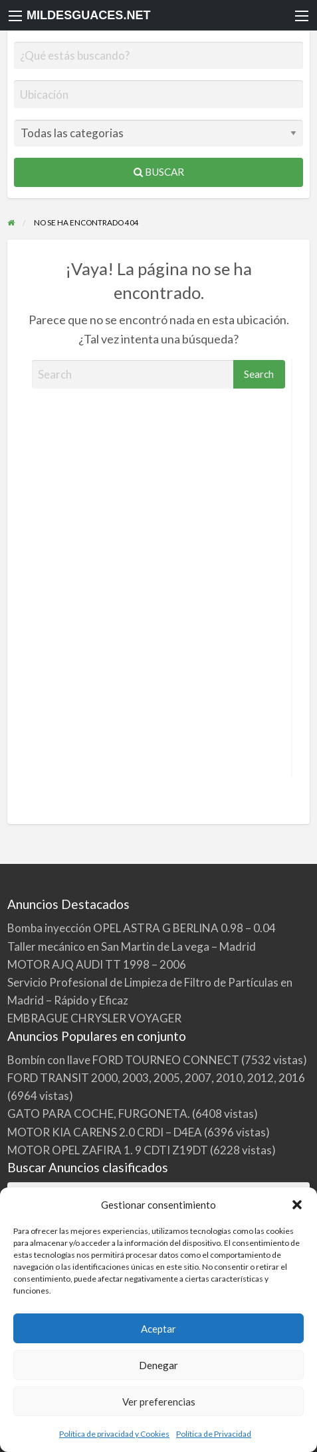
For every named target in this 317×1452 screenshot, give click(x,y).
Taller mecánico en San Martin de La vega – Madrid (131, 946)
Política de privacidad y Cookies (114, 1434)
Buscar (159, 172)
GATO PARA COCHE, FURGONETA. (98, 1113)
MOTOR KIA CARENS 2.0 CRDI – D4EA (104, 1132)
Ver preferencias (158, 1402)
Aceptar (158, 1329)
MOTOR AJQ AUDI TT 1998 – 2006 (96, 964)
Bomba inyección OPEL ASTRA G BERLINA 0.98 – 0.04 (141, 928)
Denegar (158, 1365)
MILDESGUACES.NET (89, 15)
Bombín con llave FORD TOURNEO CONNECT (123, 1060)
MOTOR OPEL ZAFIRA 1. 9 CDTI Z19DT (107, 1150)
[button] (297, 1204)
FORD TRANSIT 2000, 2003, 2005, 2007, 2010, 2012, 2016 (156, 1078)
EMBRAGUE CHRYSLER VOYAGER (94, 1018)
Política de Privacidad (213, 1434)
